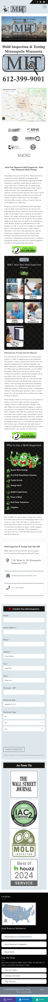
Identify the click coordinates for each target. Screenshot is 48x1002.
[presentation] (17, 743)
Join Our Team (11, 972)
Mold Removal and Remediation (18, 939)
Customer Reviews (12, 978)
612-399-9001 (17, 590)
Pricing (40, 999)
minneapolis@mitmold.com (23, 578)
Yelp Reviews (10, 984)
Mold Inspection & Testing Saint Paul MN (22, 549)
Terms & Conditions (26, 994)
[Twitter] (40, 2)
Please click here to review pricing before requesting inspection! (24, 757)
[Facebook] (37, 2)
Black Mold (9, 954)
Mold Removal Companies (16, 947)
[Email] (44, 2)
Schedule (24, 999)
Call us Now (28, 249)
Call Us (8, 999)
